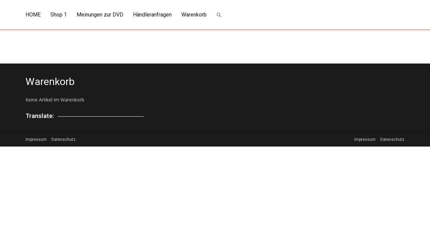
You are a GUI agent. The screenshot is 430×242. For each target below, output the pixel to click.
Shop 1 (58, 14)
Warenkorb (194, 14)
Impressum (36, 139)
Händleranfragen (152, 14)
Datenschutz (63, 139)
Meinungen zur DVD (100, 14)
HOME (33, 14)
